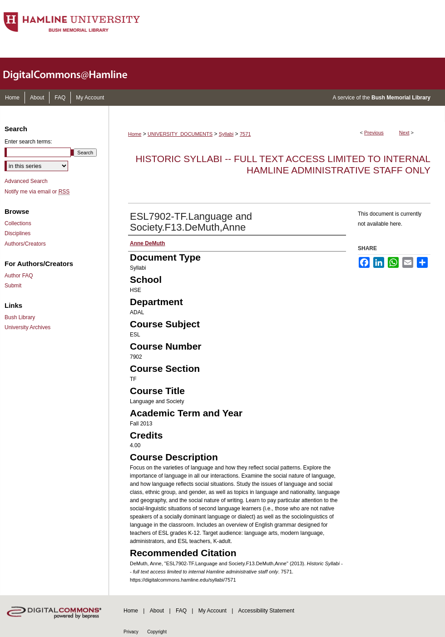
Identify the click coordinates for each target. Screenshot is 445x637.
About (157, 610)
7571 (245, 134)
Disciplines (17, 233)
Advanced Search (26, 181)
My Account (212, 610)
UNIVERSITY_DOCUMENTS (180, 134)
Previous (374, 132)
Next (404, 132)
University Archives (27, 327)
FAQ (181, 610)
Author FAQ (19, 275)
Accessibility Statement (266, 610)
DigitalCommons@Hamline (72, 73)
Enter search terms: (28, 141)
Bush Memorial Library (400, 97)
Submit (13, 285)
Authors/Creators (25, 244)
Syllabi (226, 134)
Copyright (157, 631)
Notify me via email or (37, 191)
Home (134, 134)
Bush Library (20, 317)
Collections (18, 223)
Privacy (131, 631)
